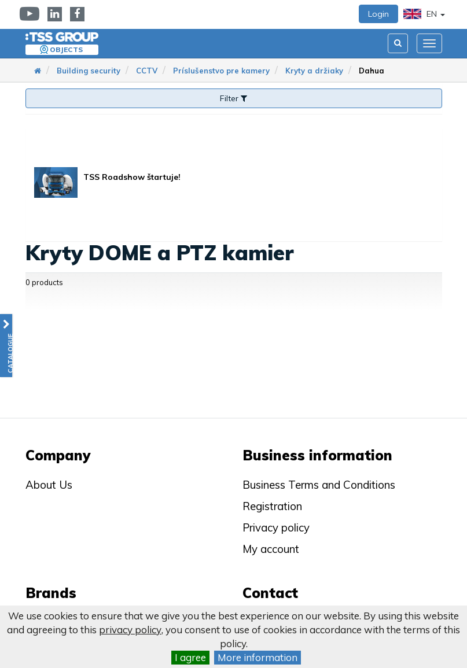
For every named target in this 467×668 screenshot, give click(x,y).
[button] (6, 345)
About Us (48, 485)
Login (378, 14)
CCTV (146, 70)
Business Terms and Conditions (318, 485)
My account (270, 549)
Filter (233, 98)
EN (424, 14)
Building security (88, 70)
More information (257, 657)
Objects (66, 49)
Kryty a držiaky (314, 70)
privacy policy (130, 629)
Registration (272, 506)
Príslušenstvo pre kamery (221, 70)
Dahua (371, 70)
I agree (190, 657)
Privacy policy (276, 527)
